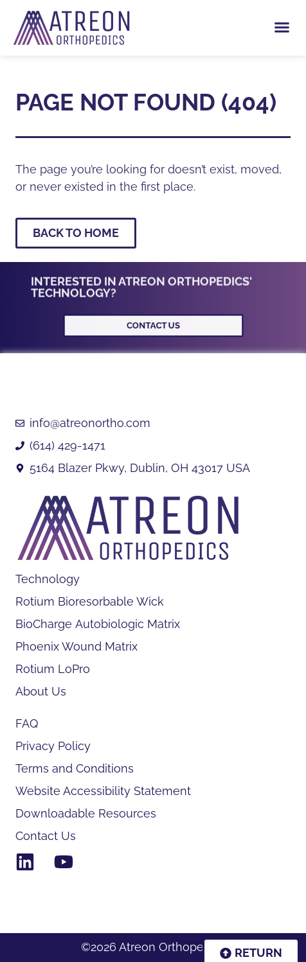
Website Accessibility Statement (103, 791)
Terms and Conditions (74, 768)
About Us (40, 691)
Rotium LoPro (52, 669)
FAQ (26, 723)
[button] (281, 25)
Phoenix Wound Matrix (76, 646)
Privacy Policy (53, 746)
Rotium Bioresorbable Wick (89, 601)
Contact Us (45, 836)
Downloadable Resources (85, 813)
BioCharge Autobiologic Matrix (97, 624)
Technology (47, 579)
